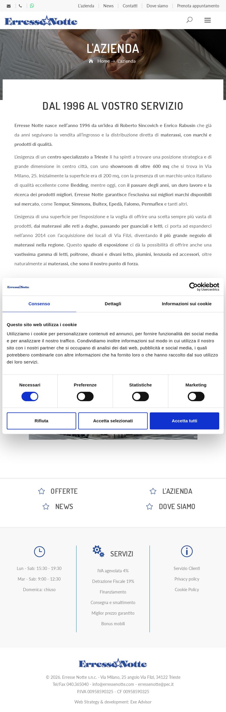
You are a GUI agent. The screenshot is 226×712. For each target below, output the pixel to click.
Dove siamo (157, 6)
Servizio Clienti (187, 568)
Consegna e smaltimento (113, 602)
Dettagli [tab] (113, 303)
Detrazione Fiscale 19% (113, 581)
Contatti (130, 6)
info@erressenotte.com (113, 684)
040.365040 (78, 684)
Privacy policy (187, 578)
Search (190, 20)
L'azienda (86, 6)
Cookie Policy (187, 589)
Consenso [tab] (39, 303)
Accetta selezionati (113, 420)
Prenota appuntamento (198, 6)
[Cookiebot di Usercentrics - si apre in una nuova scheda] (193, 286)
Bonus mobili (113, 623)
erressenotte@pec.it (156, 684)
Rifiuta (41, 420)
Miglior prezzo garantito (113, 613)
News (108, 6)
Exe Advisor (141, 701)
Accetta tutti (184, 420)
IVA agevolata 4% (113, 570)
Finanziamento (113, 591)
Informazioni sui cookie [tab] (187, 303)
